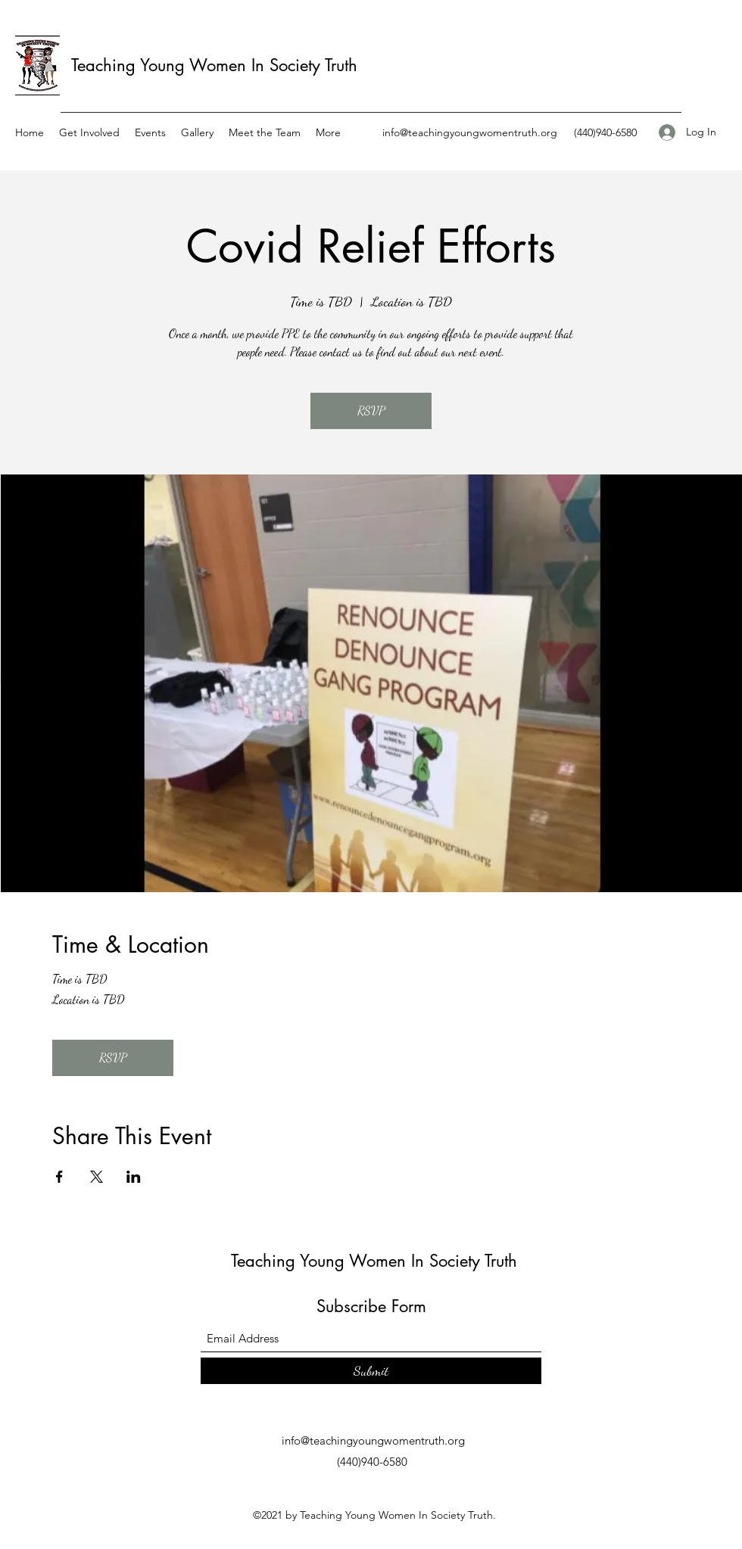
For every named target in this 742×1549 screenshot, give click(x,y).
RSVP (371, 410)
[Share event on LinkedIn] (133, 1177)
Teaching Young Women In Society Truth (214, 65)
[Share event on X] (96, 1177)
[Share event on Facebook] (59, 1177)
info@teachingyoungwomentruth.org (469, 132)
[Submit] (371, 1371)
